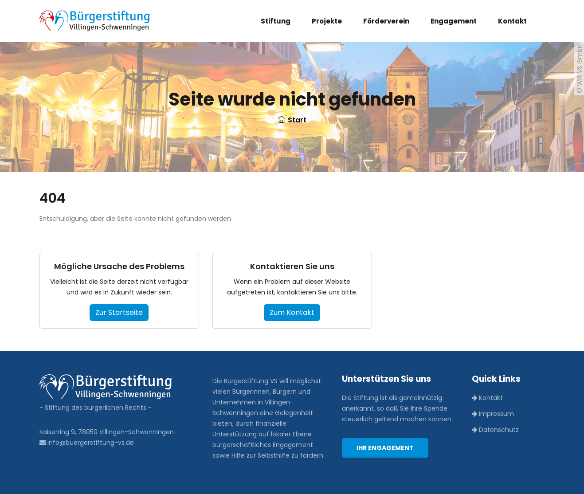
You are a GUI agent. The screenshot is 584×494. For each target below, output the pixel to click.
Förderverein (386, 21)
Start (292, 120)
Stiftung (275, 21)
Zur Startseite (119, 312)
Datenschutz (495, 429)
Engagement (454, 21)
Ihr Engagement (385, 447)
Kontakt (512, 21)
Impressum (493, 413)
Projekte (327, 21)
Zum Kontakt (292, 312)
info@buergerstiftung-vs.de (86, 442)
